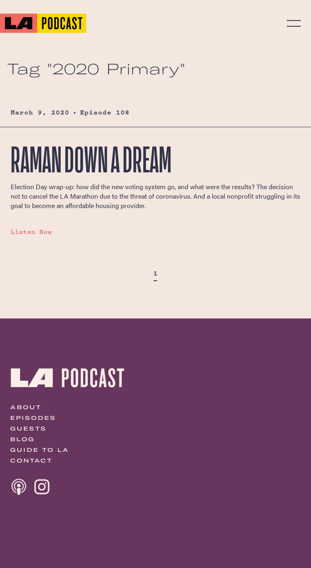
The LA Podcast (43, 23)
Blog (22, 439)
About (25, 407)
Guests (28, 428)
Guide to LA (39, 450)
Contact (31, 460)
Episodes (33, 418)
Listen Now (31, 231)
